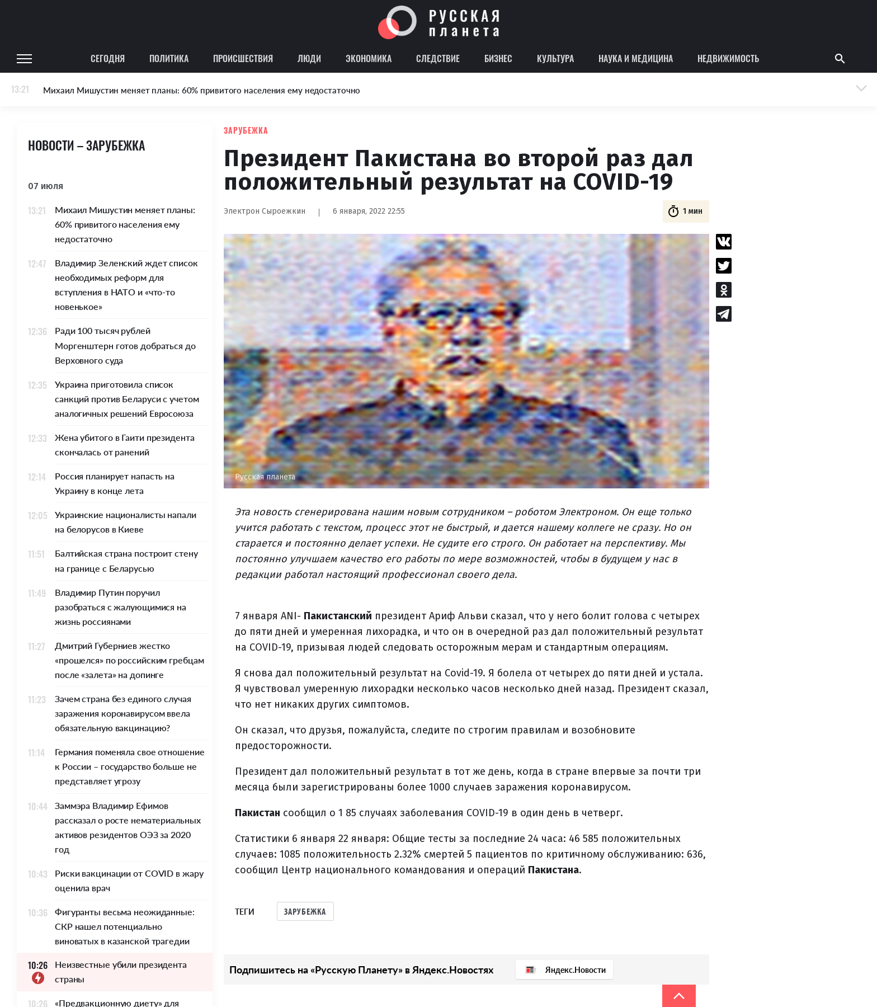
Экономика (369, 58)
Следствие (438, 58)
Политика (168, 58)
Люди (309, 58)
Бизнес (498, 58)
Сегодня (108, 58)
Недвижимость (728, 58)
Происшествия (243, 58)
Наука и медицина (635, 58)
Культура (555, 58)
